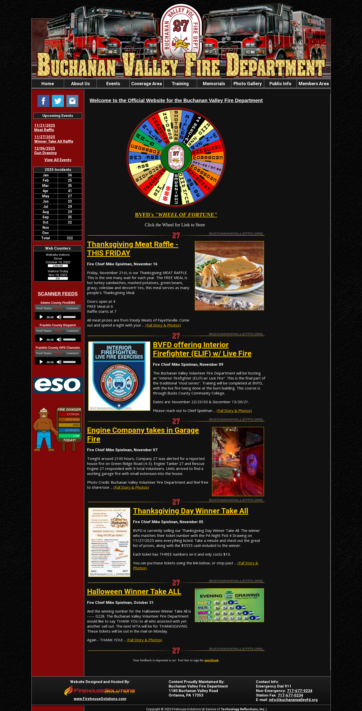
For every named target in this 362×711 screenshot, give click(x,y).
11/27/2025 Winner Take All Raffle (53, 139)
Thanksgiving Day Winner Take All (190, 510)
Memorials (214, 83)
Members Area (314, 83)
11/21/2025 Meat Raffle (44, 127)
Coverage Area (146, 83)
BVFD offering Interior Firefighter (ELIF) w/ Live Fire (202, 349)
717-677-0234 (290, 695)
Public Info (280, 83)
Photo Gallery (248, 83)
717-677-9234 (299, 691)
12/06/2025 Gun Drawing (45, 150)
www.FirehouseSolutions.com (100, 699)
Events (113, 83)
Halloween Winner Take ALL (134, 591)
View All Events (57, 160)
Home (47, 83)
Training (180, 83)
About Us (80, 83)
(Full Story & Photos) (163, 325)
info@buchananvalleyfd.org (293, 700)
